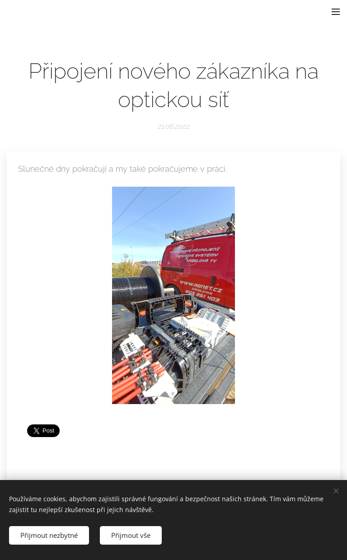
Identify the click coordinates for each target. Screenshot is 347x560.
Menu (336, 11)
